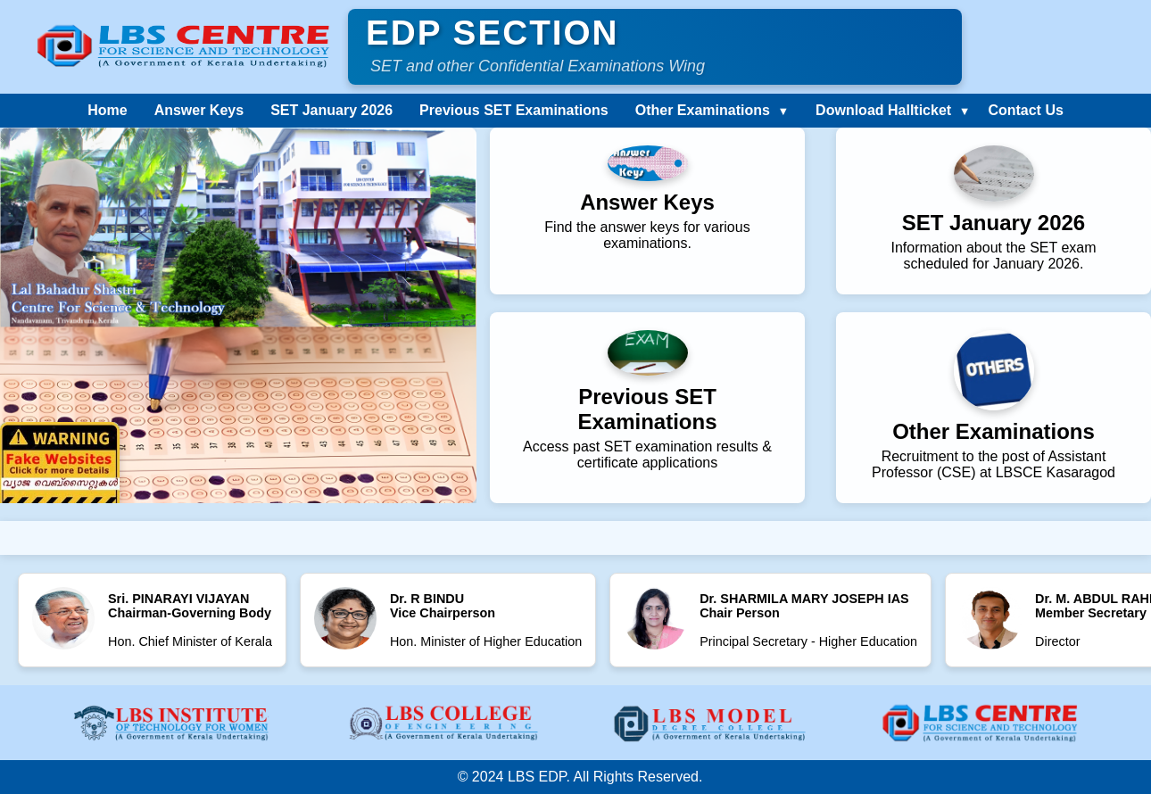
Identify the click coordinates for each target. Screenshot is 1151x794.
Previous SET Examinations (514, 110)
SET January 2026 (331, 110)
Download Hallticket (883, 110)
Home (107, 110)
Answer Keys (199, 110)
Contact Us (1025, 110)
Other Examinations (702, 110)
